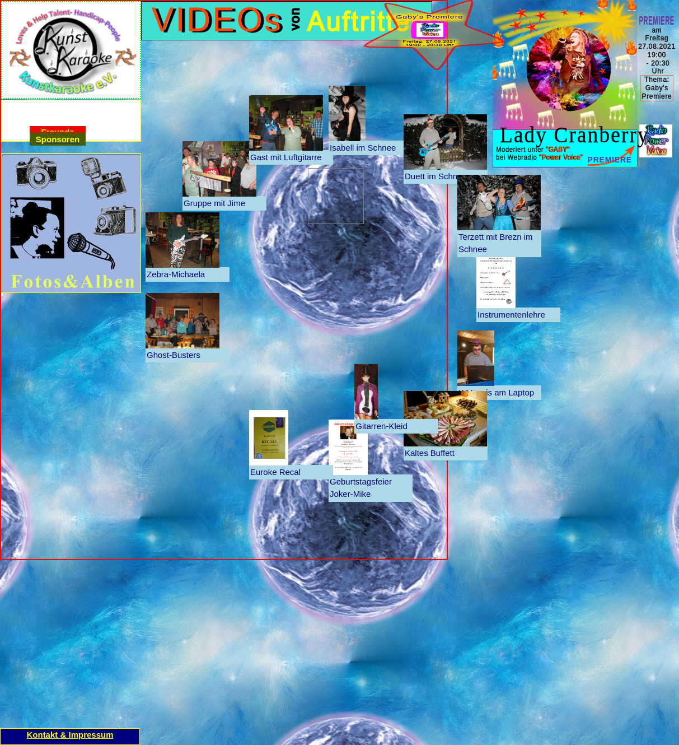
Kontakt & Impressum (69, 734)
